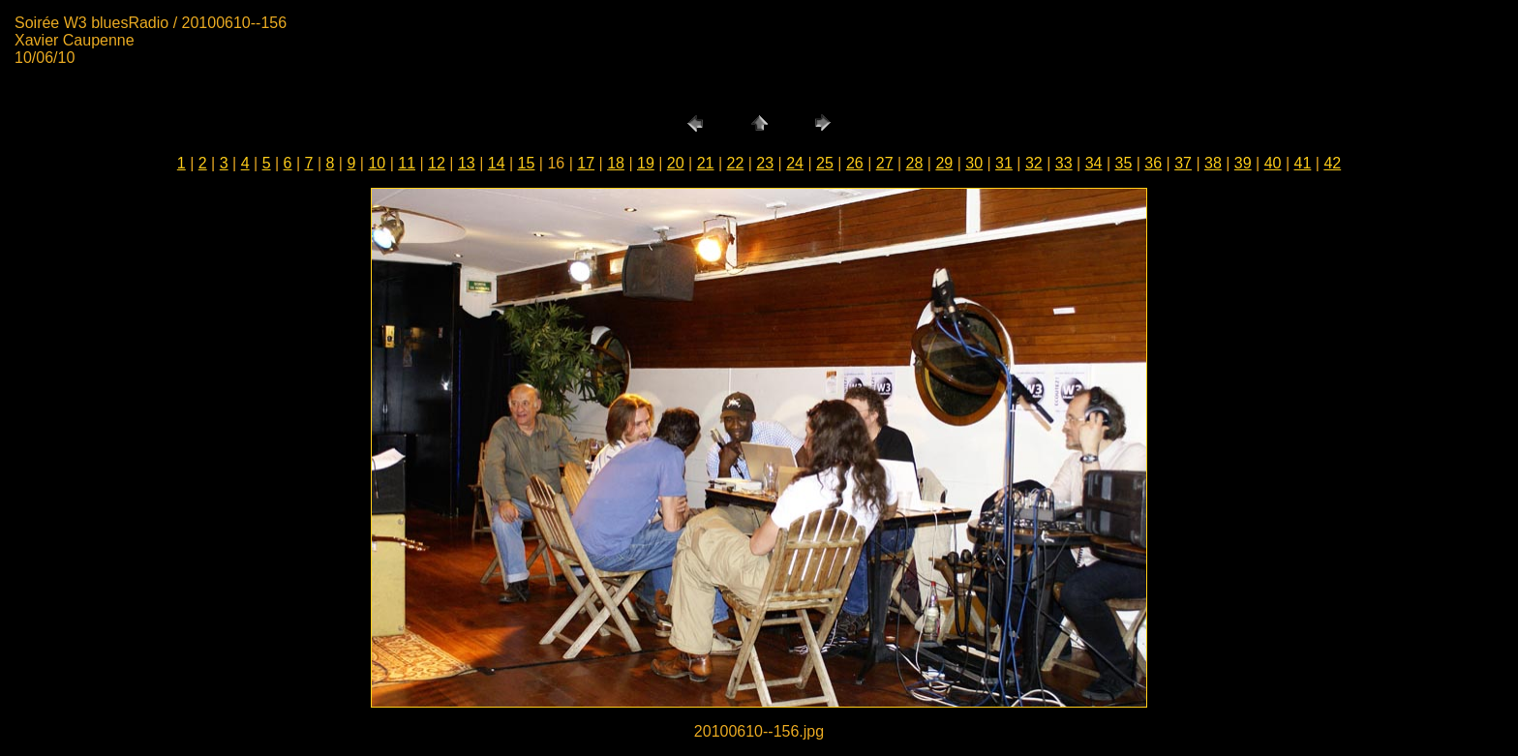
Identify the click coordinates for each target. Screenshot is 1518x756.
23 (765, 163)
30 (974, 163)
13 (466, 163)
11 (406, 163)
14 (496, 163)
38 (1213, 163)
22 (735, 163)
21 (705, 163)
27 (885, 163)
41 (1303, 163)
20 (675, 163)
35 (1123, 163)
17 (585, 163)
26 (855, 163)
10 (376, 163)
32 (1034, 163)
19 (645, 163)
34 (1094, 163)
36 (1153, 163)
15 (526, 163)
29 (944, 163)
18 (615, 163)
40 (1273, 163)
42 (1332, 163)
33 (1064, 163)
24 (795, 163)
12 (436, 163)
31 (1004, 163)
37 (1183, 163)
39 (1243, 163)
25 (825, 163)
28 (915, 163)
